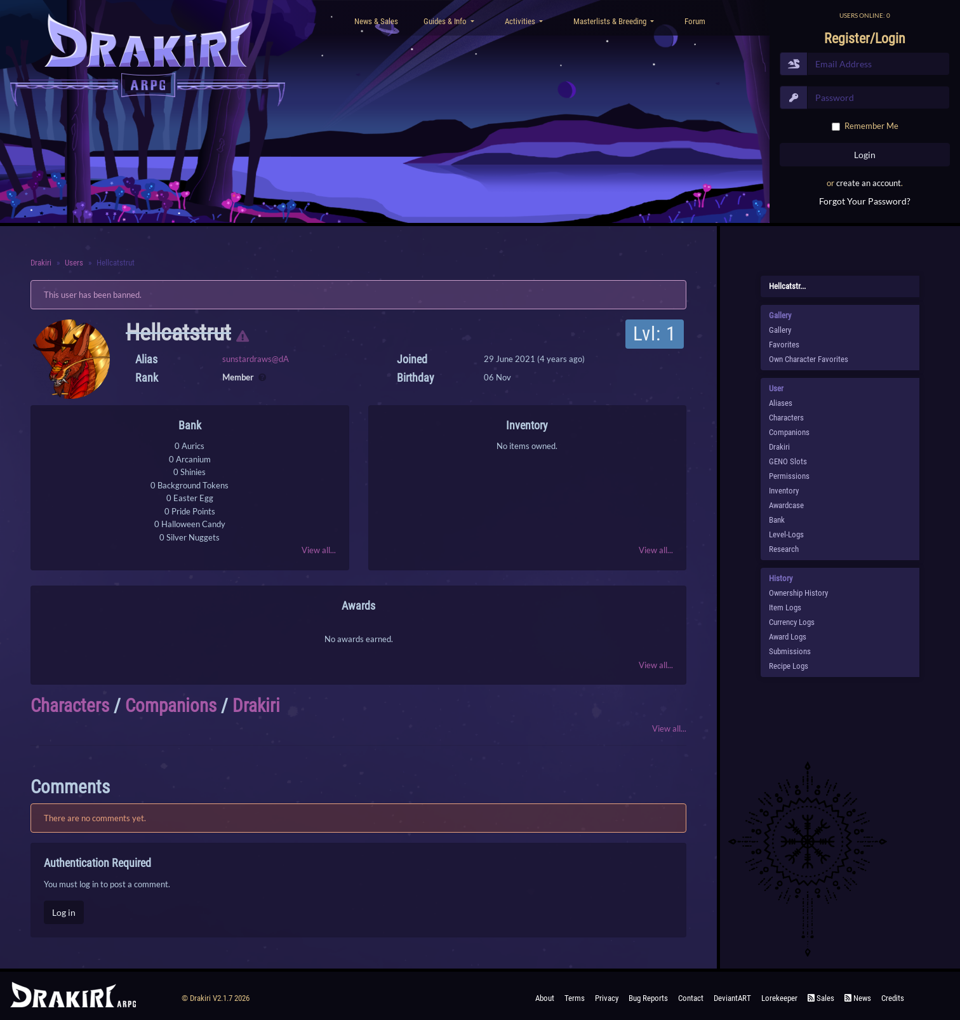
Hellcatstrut (178, 332)
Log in (64, 912)
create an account (868, 183)
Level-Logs (786, 534)
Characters (69, 705)
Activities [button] (521, 21)
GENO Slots (788, 461)
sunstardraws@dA (255, 359)
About (544, 998)
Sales (821, 998)
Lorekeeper (779, 998)
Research (784, 549)
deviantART (732, 998)
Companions (171, 705)
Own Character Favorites (808, 359)
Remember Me (871, 126)
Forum (694, 21)
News (857, 998)
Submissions (790, 651)
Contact (690, 998)
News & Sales (376, 21)
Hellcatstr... (787, 286)
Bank (777, 520)
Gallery (780, 330)
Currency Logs (792, 622)
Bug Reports (648, 998)
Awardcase (786, 505)
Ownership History (798, 593)
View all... (319, 550)
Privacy (606, 998)
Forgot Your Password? (864, 201)
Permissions (789, 476)
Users (74, 262)
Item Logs (785, 607)
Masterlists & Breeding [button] (610, 21)
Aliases (780, 403)
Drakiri (40, 262)
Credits (892, 998)
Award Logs (787, 636)
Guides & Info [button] (446, 21)
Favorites (784, 344)
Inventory (784, 490)
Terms (574, 998)
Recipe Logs (788, 666)
